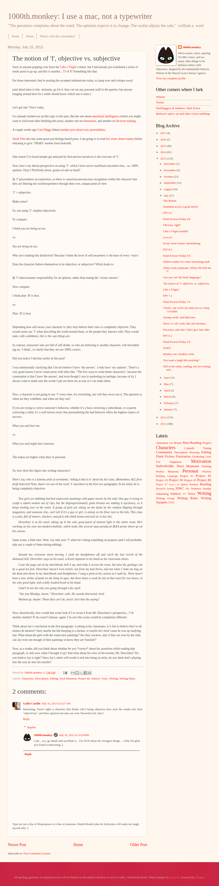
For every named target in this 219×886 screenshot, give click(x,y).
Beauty (178, 442)
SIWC (179, 488)
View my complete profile (171, 78)
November (170, 170)
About (29, 36)
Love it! (167, 237)
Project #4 (176, 480)
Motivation (201, 461)
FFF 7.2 (167, 295)
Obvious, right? (172, 225)
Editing (54, 678)
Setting (170, 488)
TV (184, 494)
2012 (163, 417)
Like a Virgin (68, 67)
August (168, 189)
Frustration (183, 456)
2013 (163, 158)
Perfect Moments (167, 471)
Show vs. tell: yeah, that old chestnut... (185, 323)
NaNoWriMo (165, 466)
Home (15, 36)
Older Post (138, 844)
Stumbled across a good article (180, 206)
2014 (163, 152)
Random (194, 484)
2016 (163, 139)
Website (160, 97)
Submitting (162, 493)
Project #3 (162, 480)
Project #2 (203, 476)
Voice (104, 678)
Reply (26, 719)
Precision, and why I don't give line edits (186, 329)
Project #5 (190, 480)
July (166, 195)
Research (160, 488)
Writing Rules (127, 678)
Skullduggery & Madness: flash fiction (178, 108)
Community (164, 452)
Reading (205, 484)
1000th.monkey (43, 735)
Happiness (176, 461)
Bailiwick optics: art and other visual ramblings (183, 113)
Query (184, 484)
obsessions (89, 121)
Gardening (198, 456)
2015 (163, 146)
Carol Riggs (44, 129)
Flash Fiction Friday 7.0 (176, 302)
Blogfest (207, 443)
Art (171, 442)
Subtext (95, 678)
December (170, 163)
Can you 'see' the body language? (182, 277)
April (167, 390)
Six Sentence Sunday (198, 488)
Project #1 (186, 476)
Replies (31, 727)
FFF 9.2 (167, 212)
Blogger (199, 877)
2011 (163, 423)
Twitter (160, 102)
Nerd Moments (68, 678)
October (169, 176)
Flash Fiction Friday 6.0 (176, 341)
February (169, 403)
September (170, 182)
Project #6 (84, 678)
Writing (113, 678)
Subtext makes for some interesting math (186, 261)
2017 (163, 133)
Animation (162, 442)
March (168, 396)
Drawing (194, 452)
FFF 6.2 (167, 335)
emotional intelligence (105, 116)
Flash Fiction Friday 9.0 (176, 219)
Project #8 (174, 484)
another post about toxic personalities (82, 129)
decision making (126, 121)
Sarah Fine (18, 138)
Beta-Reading (192, 442)
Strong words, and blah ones (179, 317)
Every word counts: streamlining (181, 243)
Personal (190, 471)
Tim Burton (169, 200)
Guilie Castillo (31, 703)
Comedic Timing (197, 448)
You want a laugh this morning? (181, 360)
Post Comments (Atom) (36, 853)
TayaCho (174, 877)
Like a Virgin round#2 (175, 231)
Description (41, 678)
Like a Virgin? (171, 289)
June (167, 377)
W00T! (167, 348)
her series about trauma (120, 138)
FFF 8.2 (167, 249)
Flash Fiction (165, 456)
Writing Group (165, 498)
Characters (27, 678)
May (167, 384)
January (168, 409)
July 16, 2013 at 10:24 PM (74, 735)
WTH (171, 502)
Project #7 (161, 484)
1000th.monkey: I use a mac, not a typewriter (80, 16)
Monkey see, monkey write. (179, 354)
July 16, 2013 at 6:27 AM (56, 703)
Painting (206, 466)
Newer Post (17, 844)
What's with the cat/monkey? (58, 36)
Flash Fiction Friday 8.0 (176, 255)
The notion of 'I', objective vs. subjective (186, 283)
